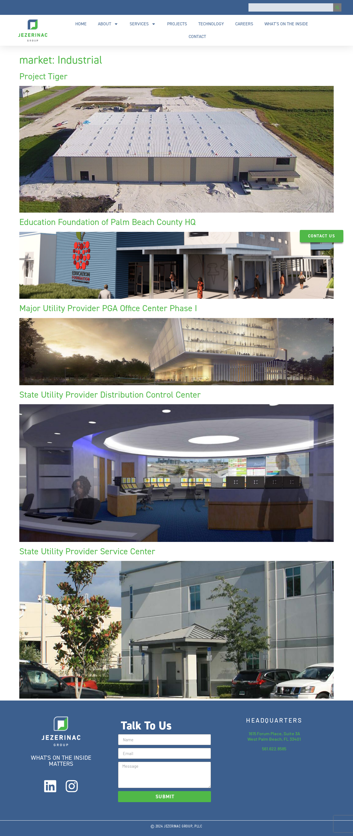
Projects (177, 24)
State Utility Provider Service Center (87, 551)
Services (143, 24)
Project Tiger (43, 76)
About (108, 24)
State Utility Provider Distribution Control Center (110, 394)
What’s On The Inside (286, 24)
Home (81, 24)
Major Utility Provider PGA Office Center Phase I (108, 308)
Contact (197, 36)
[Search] (337, 7)
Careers (244, 24)
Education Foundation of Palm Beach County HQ (107, 222)
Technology (211, 24)
